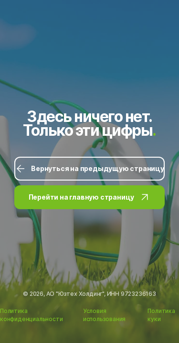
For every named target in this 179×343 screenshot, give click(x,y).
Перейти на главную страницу (90, 197)
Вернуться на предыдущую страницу (89, 168)
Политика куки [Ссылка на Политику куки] (161, 315)
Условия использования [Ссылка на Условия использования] (104, 315)
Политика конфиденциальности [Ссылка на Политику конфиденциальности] (31, 315)
